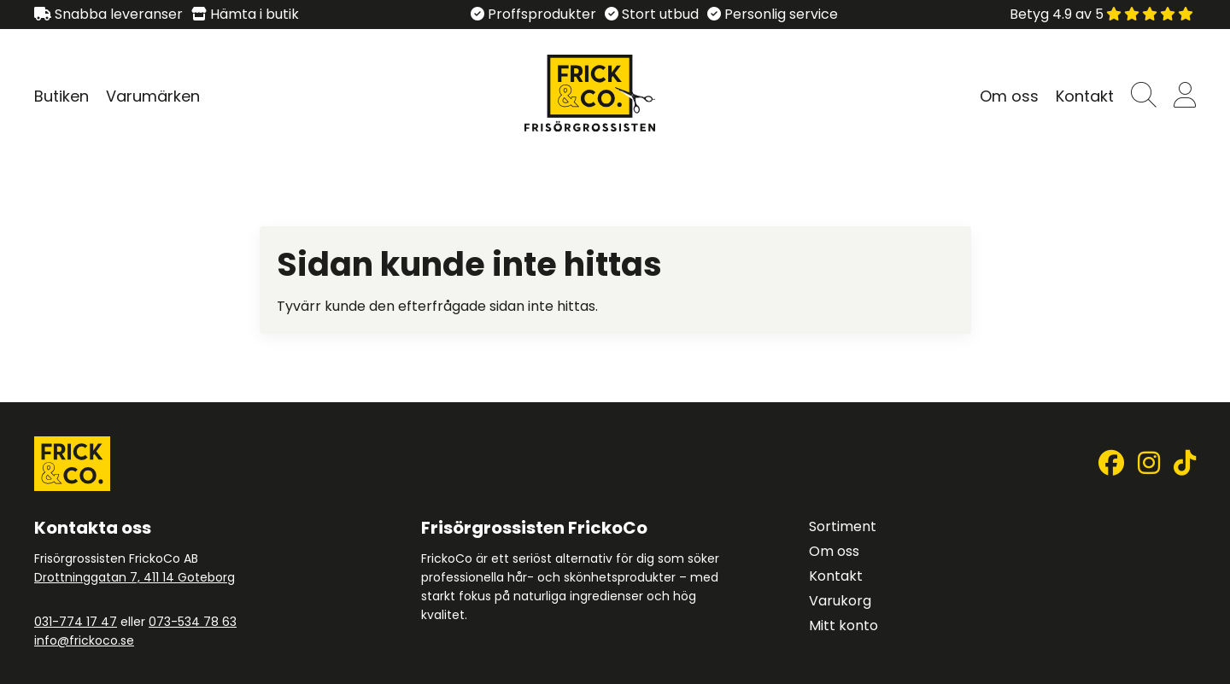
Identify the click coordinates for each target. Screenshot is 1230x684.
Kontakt (1085, 96)
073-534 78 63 (193, 621)
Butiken (61, 96)
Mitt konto (843, 625)
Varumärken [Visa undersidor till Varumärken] (153, 96)
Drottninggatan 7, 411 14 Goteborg (134, 577)
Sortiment (842, 526)
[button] (1144, 96)
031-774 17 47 (75, 621)
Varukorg (840, 601)
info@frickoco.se (84, 640)
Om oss (1009, 96)
